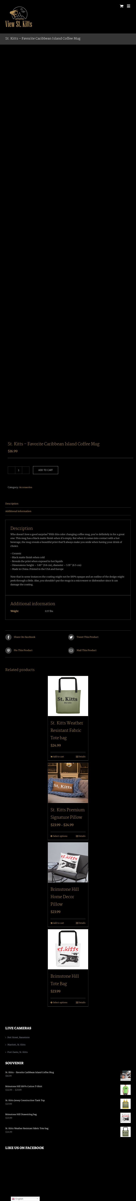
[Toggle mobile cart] (121, 6)
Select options (60, 836)
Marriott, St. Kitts (16, 1044)
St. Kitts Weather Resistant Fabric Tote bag (67, 730)
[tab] (68, 504)
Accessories (25, 487)
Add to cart (45, 470)
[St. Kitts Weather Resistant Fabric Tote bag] (68, 696)
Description (11, 503)
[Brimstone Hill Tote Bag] (68, 949)
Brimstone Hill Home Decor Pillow (65, 897)
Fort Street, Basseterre (18, 1037)
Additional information (18, 511)
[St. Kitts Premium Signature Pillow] (68, 783)
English (17, 1198)
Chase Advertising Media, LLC (108, 1176)
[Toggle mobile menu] (129, 6)
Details (81, 756)
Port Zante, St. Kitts (17, 1052)
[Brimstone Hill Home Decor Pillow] (68, 862)
